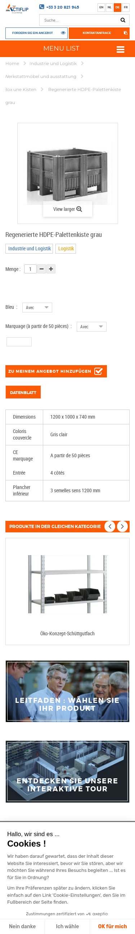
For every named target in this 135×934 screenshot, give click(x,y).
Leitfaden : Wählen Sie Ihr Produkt (67, 705)
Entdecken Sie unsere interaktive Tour (67, 785)
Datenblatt (23, 392)
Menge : (13, 268)
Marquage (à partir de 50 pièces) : (38, 326)
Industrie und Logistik (54, 63)
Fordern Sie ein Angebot (32, 32)
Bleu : (11, 306)
